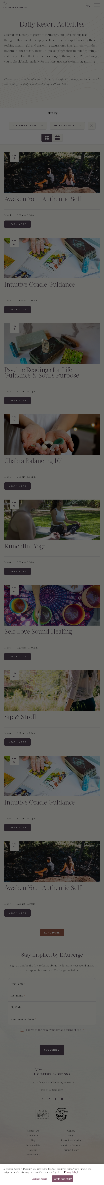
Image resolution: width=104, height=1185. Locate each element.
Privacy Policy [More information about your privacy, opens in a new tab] (71, 1175)
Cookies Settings (39, 1181)
